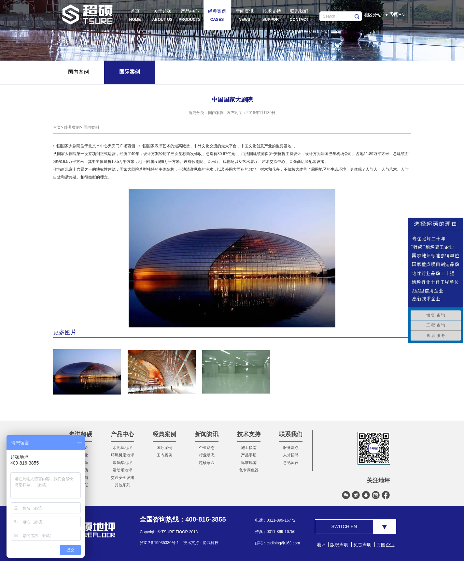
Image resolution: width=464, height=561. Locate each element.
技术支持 (248, 434)
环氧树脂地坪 (122, 455)
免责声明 (362, 544)
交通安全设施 (122, 477)
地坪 (321, 544)
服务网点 (291, 447)
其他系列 (122, 485)
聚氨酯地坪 (122, 462)
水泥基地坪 (122, 447)
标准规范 (249, 462)
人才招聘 (291, 455)
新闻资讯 (206, 434)
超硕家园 (207, 462)
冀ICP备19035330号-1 (159, 542)
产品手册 (249, 455)
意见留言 (291, 462)
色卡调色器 (249, 470)
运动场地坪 (122, 470)
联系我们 (290, 434)
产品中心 (122, 434)
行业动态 (207, 455)
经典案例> (73, 127)
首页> (58, 127)
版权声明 (339, 544)
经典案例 (164, 434)
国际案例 (164, 447)
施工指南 (249, 447)
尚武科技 (210, 542)
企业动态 (207, 447)
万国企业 (385, 544)
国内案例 (91, 127)
